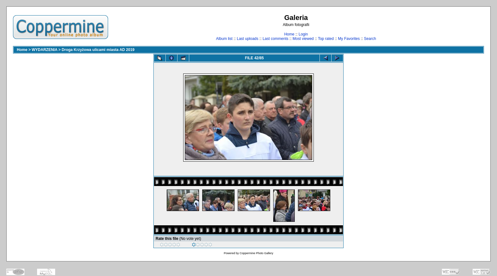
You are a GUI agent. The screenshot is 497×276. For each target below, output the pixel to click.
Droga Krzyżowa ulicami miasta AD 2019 (98, 50)
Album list (224, 38)
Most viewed (303, 38)
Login (303, 34)
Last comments (275, 38)
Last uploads (247, 38)
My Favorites (349, 38)
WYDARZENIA (44, 50)
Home (289, 34)
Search (370, 38)
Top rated (326, 38)
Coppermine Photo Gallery (256, 253)
